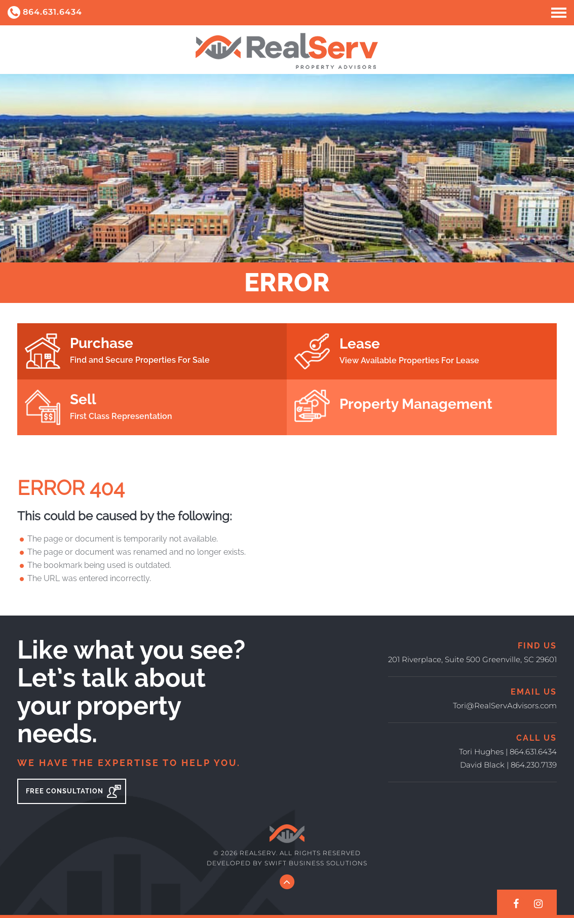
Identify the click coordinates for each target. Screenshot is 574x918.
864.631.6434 (45, 12)
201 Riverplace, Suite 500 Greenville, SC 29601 (472, 659)
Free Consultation (73, 791)
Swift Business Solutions (315, 863)
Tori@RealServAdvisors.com (505, 705)
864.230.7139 (534, 765)
